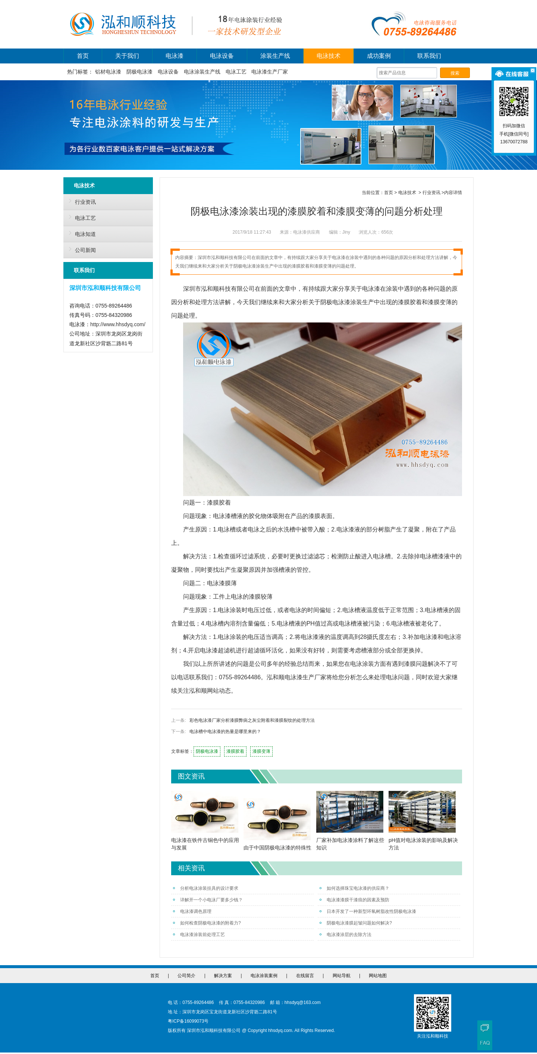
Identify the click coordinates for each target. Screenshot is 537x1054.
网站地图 (378, 975)
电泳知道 (80, 232)
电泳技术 (328, 56)
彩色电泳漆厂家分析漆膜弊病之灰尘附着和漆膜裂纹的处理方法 (252, 720)
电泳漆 (174, 56)
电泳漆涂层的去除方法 (345, 934)
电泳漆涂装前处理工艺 (199, 934)
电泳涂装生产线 (202, 72)
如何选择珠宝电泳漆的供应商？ (354, 888)
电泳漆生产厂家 (269, 72)
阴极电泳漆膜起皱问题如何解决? (356, 923)
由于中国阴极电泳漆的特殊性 (277, 848)
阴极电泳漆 (139, 72)
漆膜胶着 (235, 751)
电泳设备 (222, 56)
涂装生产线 (275, 56)
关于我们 (127, 56)
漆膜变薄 (261, 751)
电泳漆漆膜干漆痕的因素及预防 (354, 899)
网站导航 (342, 975)
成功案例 (379, 56)
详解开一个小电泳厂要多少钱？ (208, 899)
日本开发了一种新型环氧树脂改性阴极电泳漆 (368, 911)
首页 (83, 56)
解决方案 (223, 975)
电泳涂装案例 (264, 975)
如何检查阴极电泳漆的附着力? (207, 923)
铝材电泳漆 (108, 72)
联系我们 (429, 56)
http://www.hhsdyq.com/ (117, 324)
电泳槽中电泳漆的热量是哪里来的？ (225, 731)
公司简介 (186, 975)
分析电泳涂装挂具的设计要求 (205, 888)
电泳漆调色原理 (192, 911)
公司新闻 (80, 248)
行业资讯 (80, 200)
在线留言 (305, 975)
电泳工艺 (236, 72)
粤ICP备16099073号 (188, 1021)
